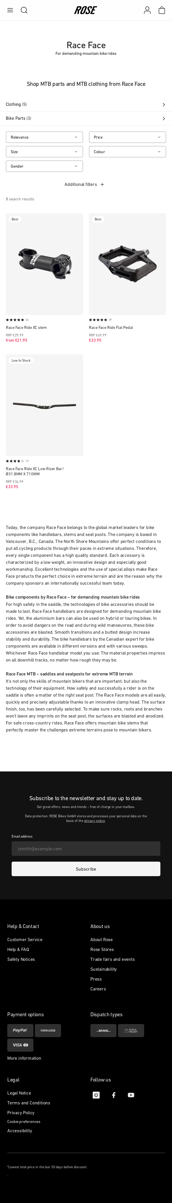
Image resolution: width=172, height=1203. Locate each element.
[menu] (10, 10)
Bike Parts (86, 118)
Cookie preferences (23, 1121)
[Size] (44, 151)
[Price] (127, 137)
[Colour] (127, 151)
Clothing (86, 104)
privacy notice (94, 821)
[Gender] (44, 166)
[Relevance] (44, 137)
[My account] (147, 10)
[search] (21, 10)
